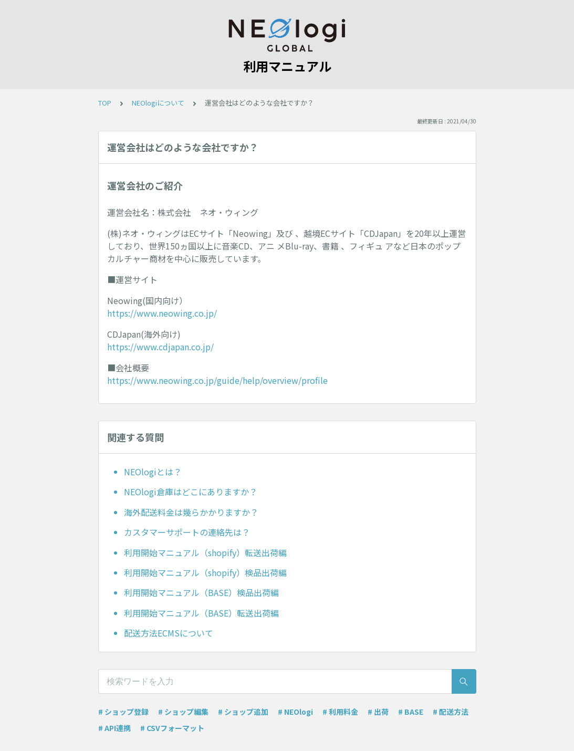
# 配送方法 (450, 711)
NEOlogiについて (158, 103)
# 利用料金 (340, 711)
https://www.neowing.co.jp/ (162, 313)
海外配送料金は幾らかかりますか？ (191, 512)
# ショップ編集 (183, 711)
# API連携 (114, 728)
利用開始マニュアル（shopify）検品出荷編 (205, 572)
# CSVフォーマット (172, 728)
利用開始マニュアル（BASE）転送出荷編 (201, 613)
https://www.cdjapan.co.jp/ (160, 346)
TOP (104, 103)
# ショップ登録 (123, 711)
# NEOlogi (295, 711)
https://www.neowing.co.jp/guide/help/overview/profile (217, 380)
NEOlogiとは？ (153, 471)
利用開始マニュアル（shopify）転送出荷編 (205, 552)
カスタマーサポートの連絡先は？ (187, 532)
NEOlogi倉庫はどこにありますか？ (190, 491)
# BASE (410, 711)
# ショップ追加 (243, 711)
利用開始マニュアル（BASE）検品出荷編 (201, 592)
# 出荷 (378, 711)
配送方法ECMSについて (168, 633)
